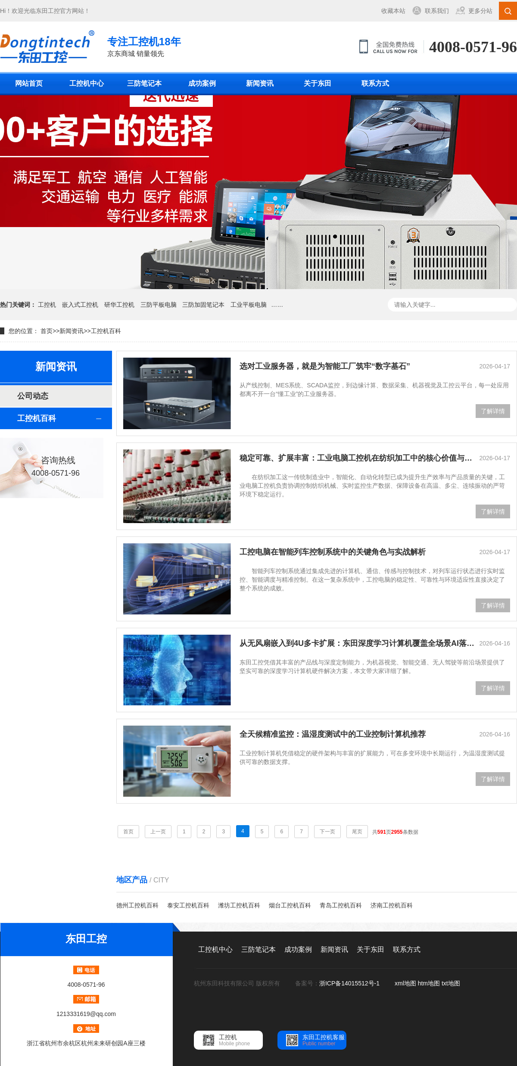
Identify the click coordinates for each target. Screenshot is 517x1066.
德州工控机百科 (137, 905)
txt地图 (451, 983)
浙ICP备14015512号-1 (350, 983)
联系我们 (437, 10)
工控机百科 (106, 330)
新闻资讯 (260, 83)
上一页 (158, 832)
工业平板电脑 (248, 304)
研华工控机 (119, 304)
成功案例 (202, 83)
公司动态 (32, 396)
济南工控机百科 (392, 905)
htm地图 (429, 983)
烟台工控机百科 (290, 905)
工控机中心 (86, 83)
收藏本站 (393, 10)
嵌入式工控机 (80, 304)
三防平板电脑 (158, 304)
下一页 (327, 832)
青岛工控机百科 (341, 905)
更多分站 (480, 10)
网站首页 (29, 83)
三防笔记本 (144, 83)
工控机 (47, 304)
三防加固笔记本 (203, 304)
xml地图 (405, 983)
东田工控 (48, 10)
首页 (46, 330)
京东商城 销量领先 (144, 45)
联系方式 (375, 83)
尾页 (357, 832)
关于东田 (317, 83)
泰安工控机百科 (188, 905)
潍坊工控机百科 (239, 905)
